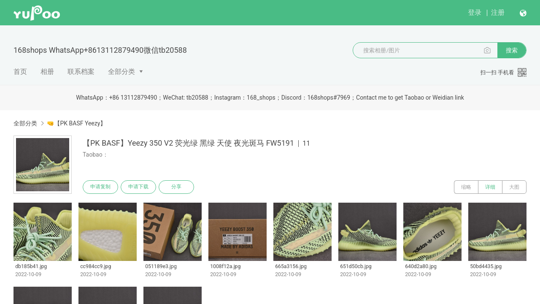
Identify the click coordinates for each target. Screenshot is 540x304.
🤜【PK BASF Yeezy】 (76, 123)
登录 (474, 12)
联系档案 (81, 72)
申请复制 (100, 187)
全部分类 (121, 72)
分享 (176, 187)
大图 (514, 187)
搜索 (512, 50)
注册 (498, 12)
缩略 (466, 187)
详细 (490, 187)
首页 (20, 72)
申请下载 (138, 187)
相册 (47, 72)
